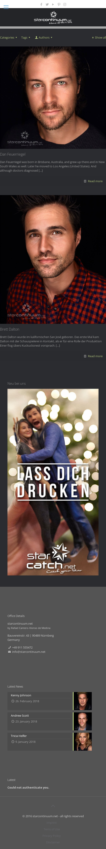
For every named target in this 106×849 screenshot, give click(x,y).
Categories (9, 37)
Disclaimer (53, 842)
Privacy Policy (51, 836)
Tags (26, 37)
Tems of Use (52, 829)
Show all (98, 37)
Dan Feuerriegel (13, 154)
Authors (43, 37)
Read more (95, 181)
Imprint (52, 823)
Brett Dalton (9, 329)
